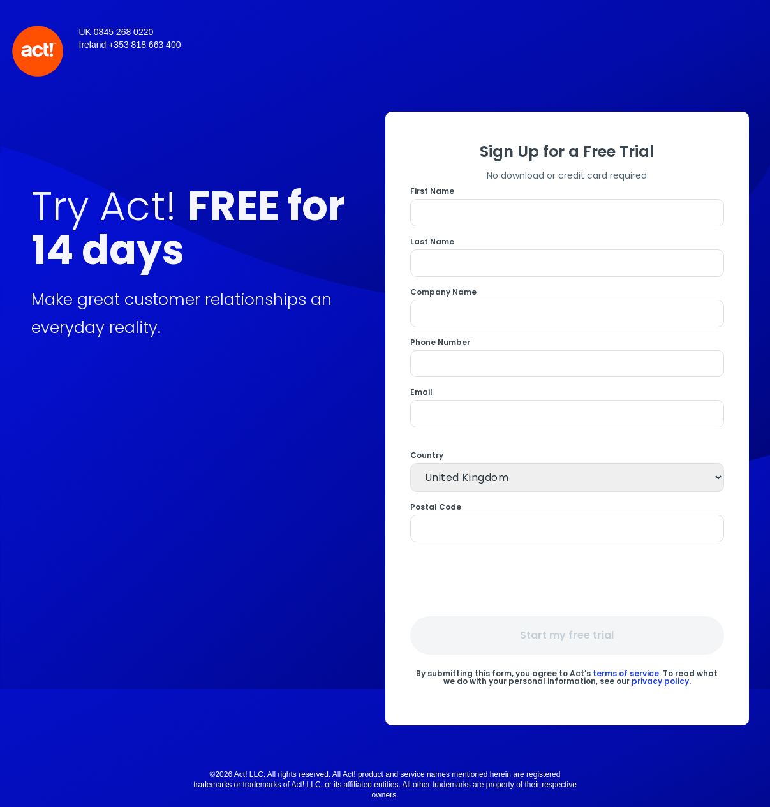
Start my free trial (567, 635)
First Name (432, 191)
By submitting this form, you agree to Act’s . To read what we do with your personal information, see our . (567, 676)
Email (421, 392)
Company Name (443, 292)
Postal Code (435, 507)
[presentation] (569, 578)
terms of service (626, 673)
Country (426, 455)
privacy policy (660, 681)
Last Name (432, 242)
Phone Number (440, 342)
